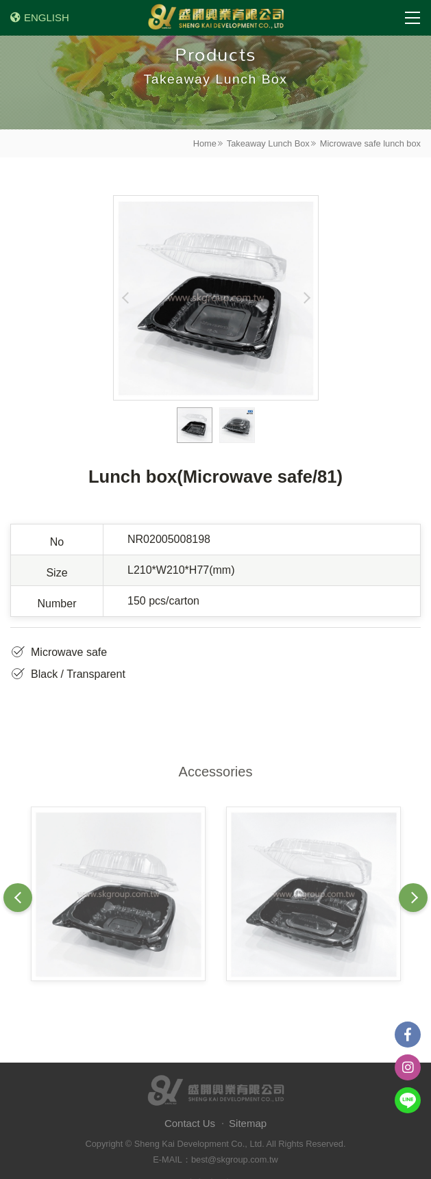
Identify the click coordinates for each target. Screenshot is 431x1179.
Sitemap (248, 1123)
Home (205, 143)
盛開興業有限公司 (215, 18)
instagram (408, 1067)
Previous (126, 297)
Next (306, 297)
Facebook (408, 1035)
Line (408, 1100)
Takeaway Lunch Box (268, 143)
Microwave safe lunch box (370, 143)
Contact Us (189, 1123)
